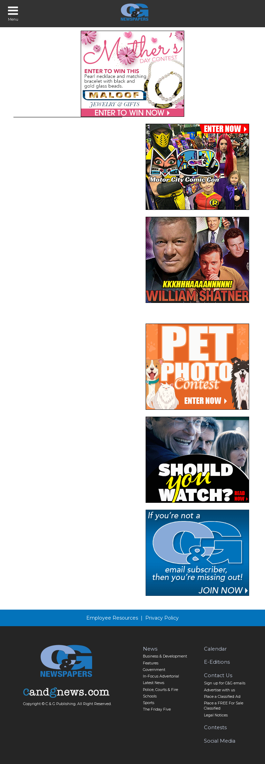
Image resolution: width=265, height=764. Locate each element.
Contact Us (218, 675)
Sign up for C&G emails (224, 683)
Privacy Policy (162, 618)
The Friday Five (157, 709)
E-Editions (217, 662)
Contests (215, 727)
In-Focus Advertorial (161, 676)
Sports (148, 703)
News (150, 649)
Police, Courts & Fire (160, 689)
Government (154, 670)
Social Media (219, 741)
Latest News (153, 683)
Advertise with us (219, 690)
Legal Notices (216, 715)
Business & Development (165, 656)
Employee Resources (112, 618)
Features (150, 663)
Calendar (215, 649)
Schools (150, 696)
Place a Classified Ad (222, 696)
